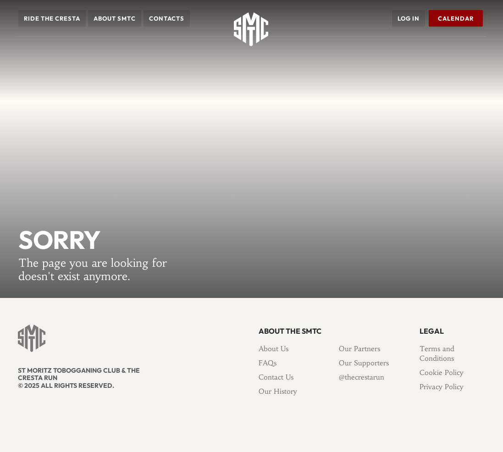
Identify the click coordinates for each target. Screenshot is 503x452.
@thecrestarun (361, 377)
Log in (408, 18)
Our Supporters (364, 362)
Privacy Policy (442, 386)
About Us (273, 348)
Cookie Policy (442, 372)
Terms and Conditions (437, 353)
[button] (52, 18)
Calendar (455, 18)
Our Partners (359, 348)
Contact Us (276, 377)
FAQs (267, 362)
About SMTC (115, 18)
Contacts (166, 18)
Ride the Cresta (52, 18)
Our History (278, 391)
